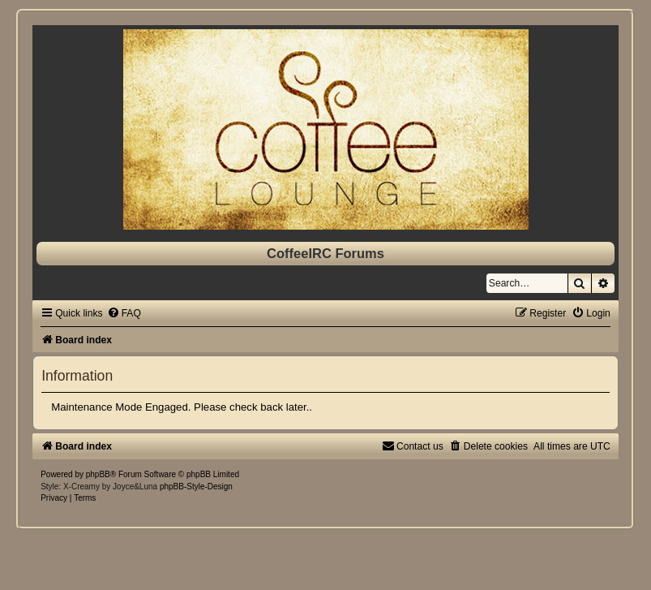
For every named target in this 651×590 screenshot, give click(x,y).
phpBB (98, 474)
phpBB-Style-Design (196, 486)
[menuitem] (124, 313)
